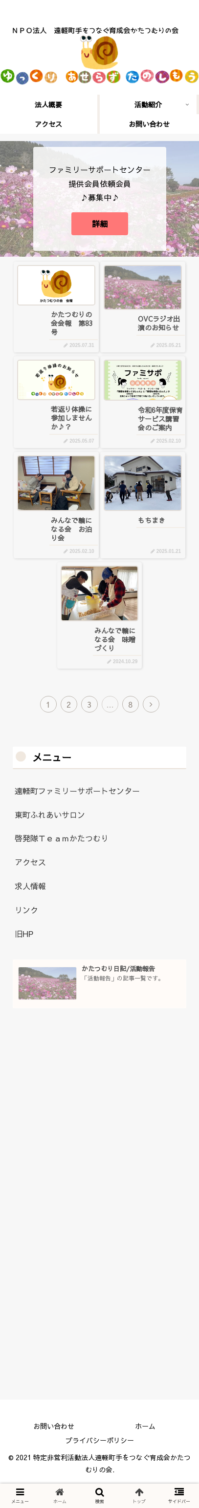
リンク (26, 909)
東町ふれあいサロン (50, 814)
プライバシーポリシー (100, 1440)
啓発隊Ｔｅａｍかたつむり (62, 838)
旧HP (24, 933)
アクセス (30, 861)
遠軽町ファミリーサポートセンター (77, 790)
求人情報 (30, 885)
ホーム (145, 1426)
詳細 (100, 223)
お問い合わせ (53, 1426)
